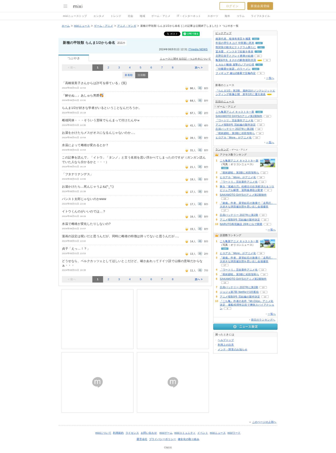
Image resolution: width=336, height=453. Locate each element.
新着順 (129, 75)
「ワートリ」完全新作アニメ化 (234, 120)
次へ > (199, 67)
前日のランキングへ (263, 319)
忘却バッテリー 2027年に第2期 (235, 128)
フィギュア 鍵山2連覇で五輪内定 (236, 73)
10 (261, 125)
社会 (130, 16)
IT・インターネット (189, 16)
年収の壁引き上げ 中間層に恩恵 (235, 42)
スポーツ (212, 16)
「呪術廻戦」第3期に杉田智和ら (235, 133)
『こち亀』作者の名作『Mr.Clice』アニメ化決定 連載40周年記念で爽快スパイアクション (247, 305)
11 (263, 292)
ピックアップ (223, 33)
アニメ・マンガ (126, 25)
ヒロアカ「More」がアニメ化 (234, 137)
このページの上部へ (264, 421)
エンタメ (98, 16)
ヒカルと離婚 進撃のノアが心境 (235, 64)
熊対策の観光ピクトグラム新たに (236, 47)
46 (258, 56)
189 (259, 112)
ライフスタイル (260, 16)
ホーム (66, 25)
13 (267, 116)
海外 (227, 16)
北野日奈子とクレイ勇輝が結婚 (234, 55)
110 (256, 69)
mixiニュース (82, 25)
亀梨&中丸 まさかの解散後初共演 (236, 60)
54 (258, 51)
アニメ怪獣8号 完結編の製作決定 (236, 124)
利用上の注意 (226, 344)
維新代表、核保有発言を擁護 (233, 38)
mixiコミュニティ (185, 432)
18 (256, 137)
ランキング (222, 149)
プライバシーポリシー (162, 439)
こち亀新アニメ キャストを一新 (235, 111)
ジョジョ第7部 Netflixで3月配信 (239, 291)
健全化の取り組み (189, 439)
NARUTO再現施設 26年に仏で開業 (241, 224)
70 (259, 65)
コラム (241, 16)
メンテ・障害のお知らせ (233, 349)
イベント (202, 432)
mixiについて (103, 432)
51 (261, 47)
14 (258, 120)
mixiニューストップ (75, 16)
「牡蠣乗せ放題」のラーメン (233, 68)
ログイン (232, 6)
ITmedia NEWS (198, 49)
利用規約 (118, 432)
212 (256, 39)
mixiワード (234, 432)
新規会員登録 (260, 6)
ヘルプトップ (226, 340)
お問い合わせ (149, 432)
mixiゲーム (166, 432)
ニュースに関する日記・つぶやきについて (185, 58)
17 (225, 210)
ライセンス (132, 432)
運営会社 (141, 439)
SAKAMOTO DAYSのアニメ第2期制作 (239, 116)
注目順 (142, 75)
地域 (142, 16)
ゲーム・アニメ (161, 16)
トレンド (116, 16)
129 (259, 43)
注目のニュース (224, 101)
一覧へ (270, 78)
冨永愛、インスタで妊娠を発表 (234, 51)
